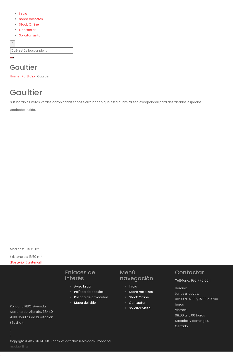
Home (14, 76)
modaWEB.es (19, 346)
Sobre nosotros (31, 19)
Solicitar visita (30, 35)
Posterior (17, 262)
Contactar (27, 30)
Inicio (23, 13)
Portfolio (28, 76)
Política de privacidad (91, 297)
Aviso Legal (82, 286)
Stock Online (29, 24)
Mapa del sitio (85, 302)
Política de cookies (89, 292)
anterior (34, 262)
